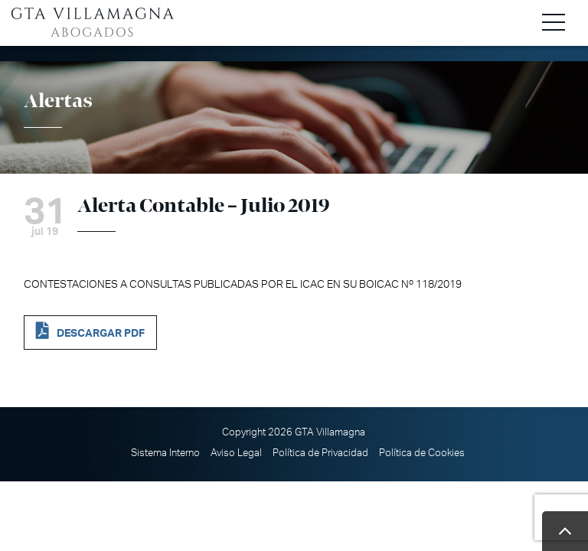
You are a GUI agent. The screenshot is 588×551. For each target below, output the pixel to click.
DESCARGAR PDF (101, 333)
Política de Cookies (422, 453)
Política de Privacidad (320, 453)
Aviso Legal (236, 453)
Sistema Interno (165, 453)
